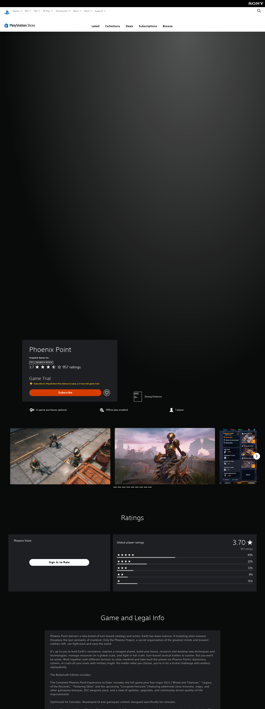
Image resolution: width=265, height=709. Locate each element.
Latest (95, 22)
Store (86, 10)
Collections (112, 22)
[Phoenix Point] (60, 452)
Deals (129, 22)
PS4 (36, 10)
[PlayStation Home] (7, 11)
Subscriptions (148, 22)
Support (99, 10)
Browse (168, 22)
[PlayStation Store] (20, 21)
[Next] (256, 452)
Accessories (61, 10)
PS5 (26, 10)
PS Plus (46, 10)
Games (15, 10)
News (76, 10)
